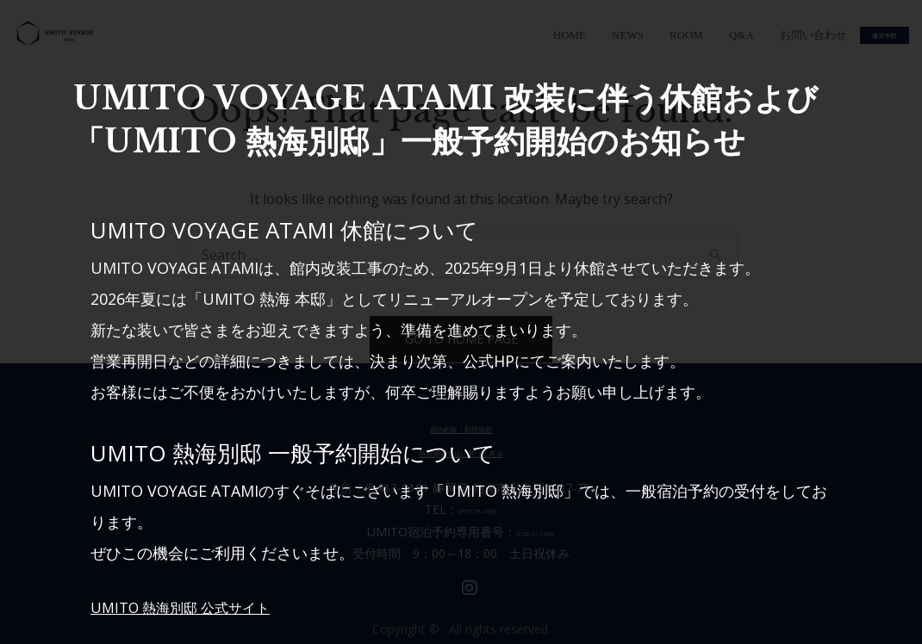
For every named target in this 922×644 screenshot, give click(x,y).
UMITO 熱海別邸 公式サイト (190, 607)
